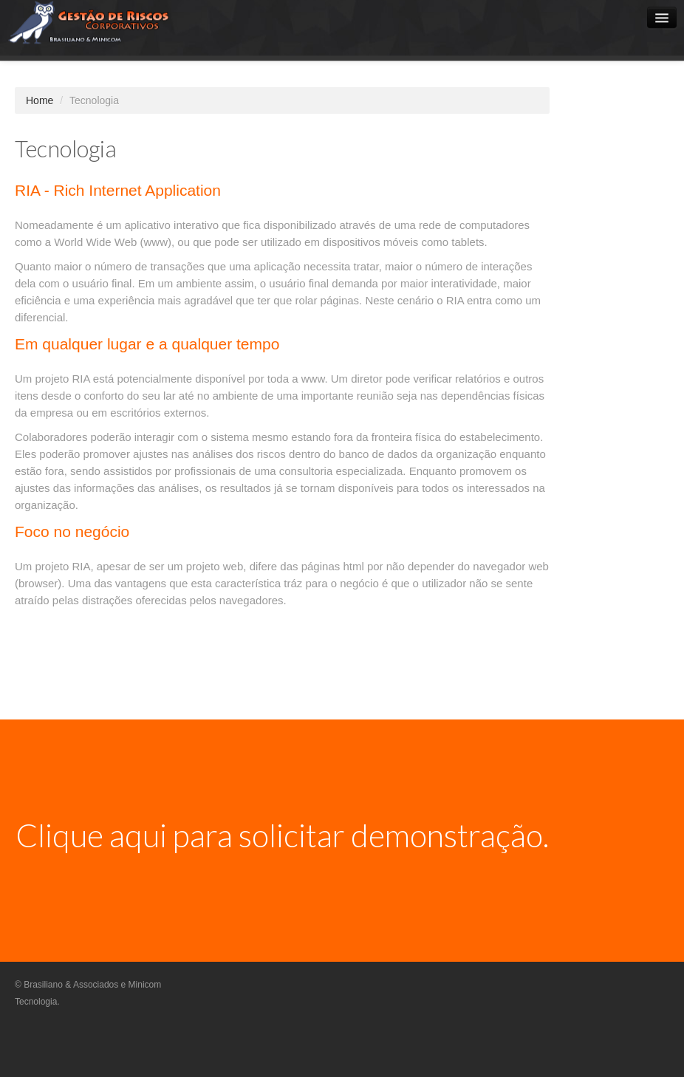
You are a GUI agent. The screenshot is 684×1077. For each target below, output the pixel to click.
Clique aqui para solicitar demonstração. (282, 835)
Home (39, 100)
